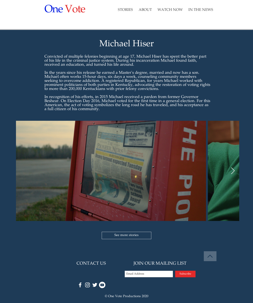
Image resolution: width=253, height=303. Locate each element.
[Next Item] (233, 171)
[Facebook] (80, 285)
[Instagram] (87, 285)
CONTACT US (91, 264)
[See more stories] (126, 235)
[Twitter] (95, 285)
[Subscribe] (185, 274)
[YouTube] (102, 285)
